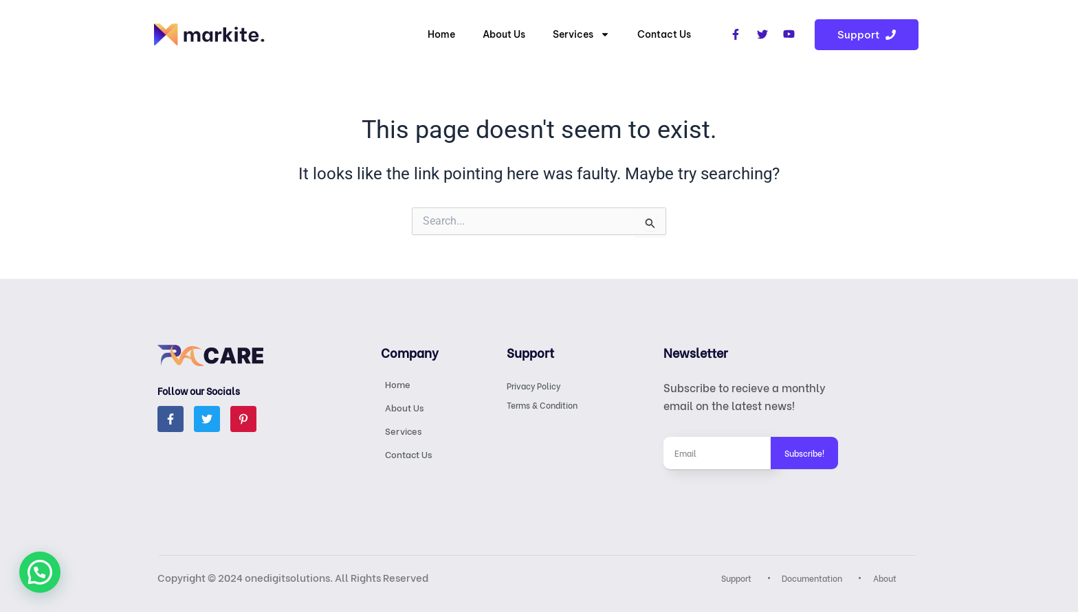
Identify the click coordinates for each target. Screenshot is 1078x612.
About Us (504, 34)
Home (441, 34)
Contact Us (664, 34)
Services (581, 34)
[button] (39, 572)
